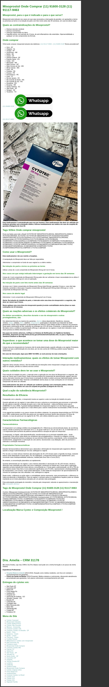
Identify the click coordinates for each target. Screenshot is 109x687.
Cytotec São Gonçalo (13, 625)
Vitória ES (9, 651)
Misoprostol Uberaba (13, 622)
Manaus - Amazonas (13, 627)
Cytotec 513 (10, 677)
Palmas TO (10, 649)
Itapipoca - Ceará (12, 634)
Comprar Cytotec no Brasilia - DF (17, 630)
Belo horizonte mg (12, 642)
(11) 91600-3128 (58, 44)
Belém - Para (10, 632)
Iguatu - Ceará (11, 635)
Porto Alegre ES (11, 671)
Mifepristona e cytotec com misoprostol (19, 641)
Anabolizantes (11, 673)
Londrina (9, 663)
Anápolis (9, 659)
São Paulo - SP (11, 653)
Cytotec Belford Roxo (13, 623)
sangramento (35, 323)
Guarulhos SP (11, 658)
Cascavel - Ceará (12, 637)
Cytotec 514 (10, 678)
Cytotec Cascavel (12, 620)
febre (21, 323)
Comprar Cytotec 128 (13, 629)
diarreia (39, 321)
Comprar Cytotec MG (13, 647)
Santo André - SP (12, 656)
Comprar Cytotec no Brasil (15, 675)
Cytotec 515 (10, 680)
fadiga (11, 323)
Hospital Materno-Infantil (15, 573)
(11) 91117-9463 (46, 44)
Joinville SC (10, 654)
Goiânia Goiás (11, 666)
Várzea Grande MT (12, 661)
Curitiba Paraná (11, 639)
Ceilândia (9, 665)
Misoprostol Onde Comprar (15, 646)
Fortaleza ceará (11, 644)
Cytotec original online (13, 670)
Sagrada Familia (12, 682)
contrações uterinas (12, 484)
